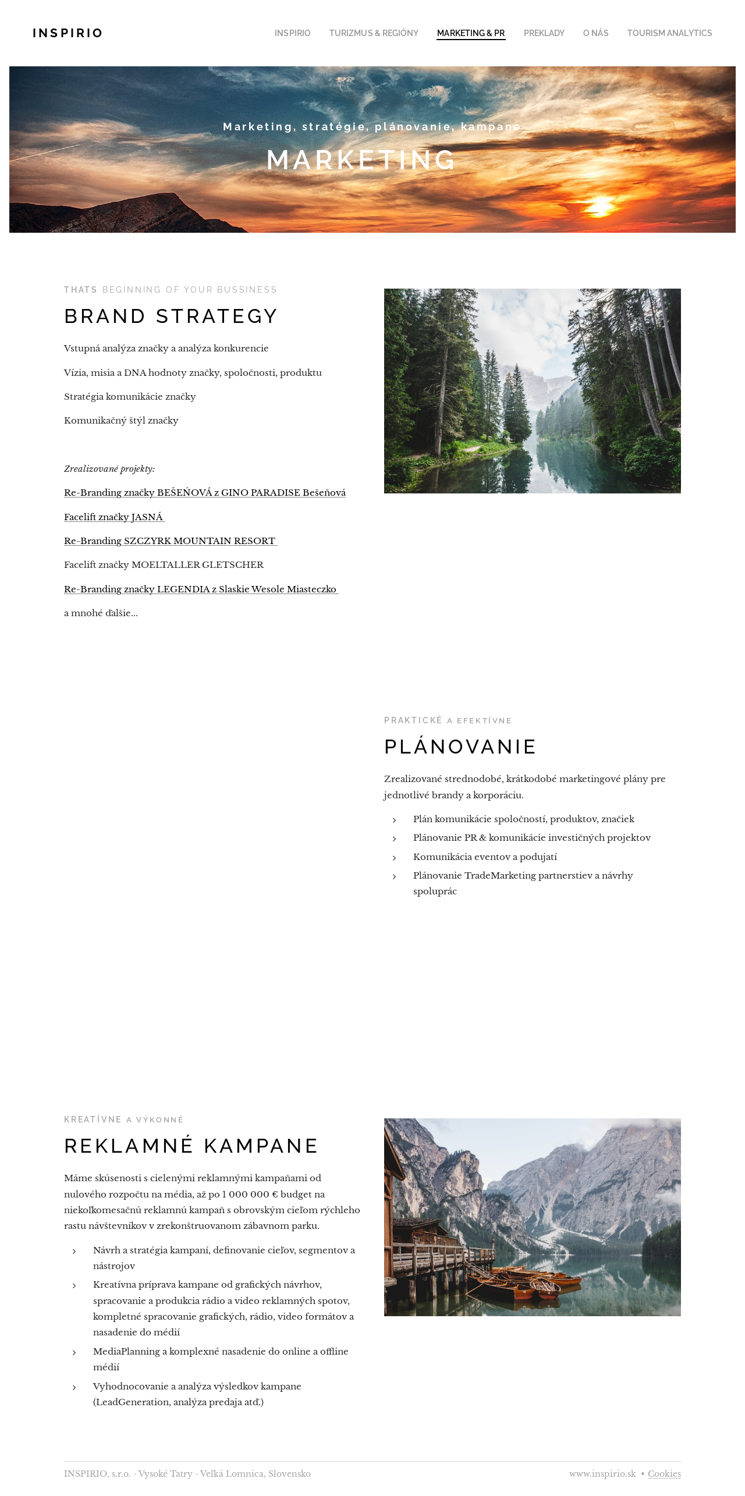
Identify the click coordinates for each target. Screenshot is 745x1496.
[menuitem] (323, 33)
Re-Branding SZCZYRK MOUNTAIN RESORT (171, 540)
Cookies (664, 1474)
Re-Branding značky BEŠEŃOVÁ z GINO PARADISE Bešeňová (205, 492)
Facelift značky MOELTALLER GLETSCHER (164, 564)
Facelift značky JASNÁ (114, 517)
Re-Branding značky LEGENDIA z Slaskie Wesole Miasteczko (201, 589)
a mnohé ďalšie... (102, 613)
